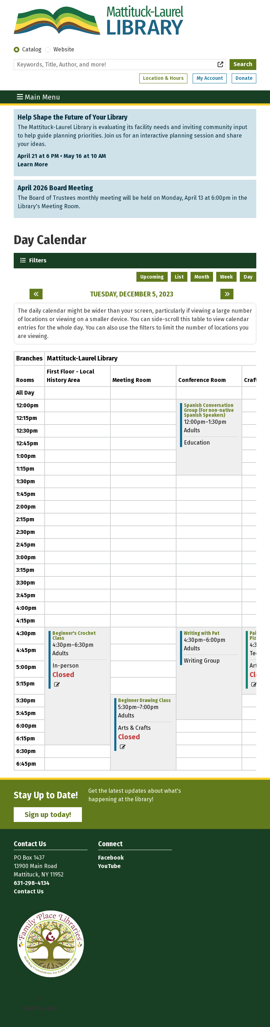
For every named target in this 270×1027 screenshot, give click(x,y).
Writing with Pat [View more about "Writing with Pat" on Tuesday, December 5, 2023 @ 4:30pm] (201, 633)
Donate (244, 78)
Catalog (31, 49)
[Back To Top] (38, 1004)
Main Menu (38, 96)
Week (226, 277)
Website (63, 49)
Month (201, 277)
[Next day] (226, 294)
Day (248, 277)
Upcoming (152, 277)
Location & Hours (163, 78)
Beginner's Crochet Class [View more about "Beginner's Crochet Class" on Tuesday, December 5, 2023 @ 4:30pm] (74, 636)
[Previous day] (36, 294)
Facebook (111, 857)
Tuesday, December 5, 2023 (131, 294)
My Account (210, 78)
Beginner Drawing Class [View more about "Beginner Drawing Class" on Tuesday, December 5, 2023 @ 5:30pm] (144, 700)
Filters (36, 260)
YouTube (109, 866)
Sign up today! (48, 814)
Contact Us (29, 891)
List (179, 277)
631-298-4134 (32, 883)
